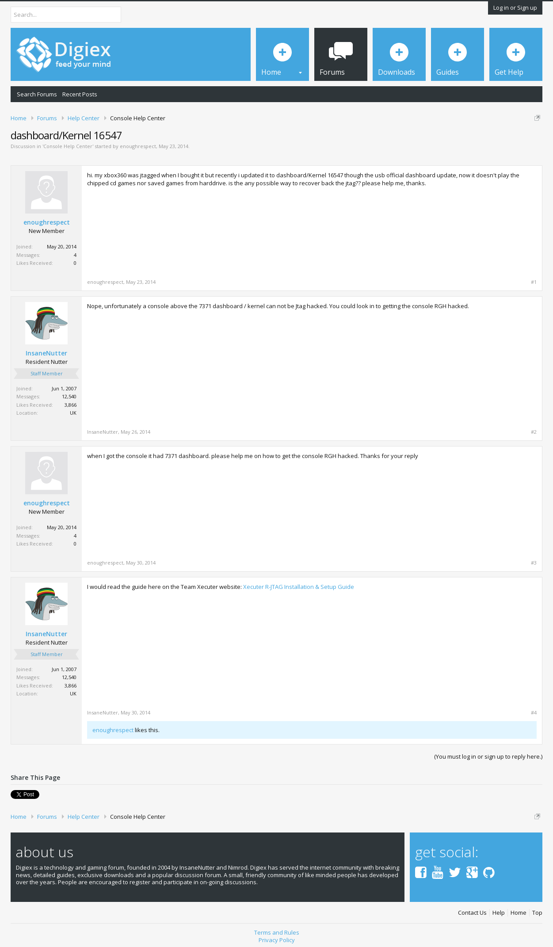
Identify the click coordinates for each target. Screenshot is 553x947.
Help (498, 912)
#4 (534, 713)
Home (518, 912)
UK (73, 412)
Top (537, 912)
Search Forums (37, 94)
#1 (534, 282)
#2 (534, 432)
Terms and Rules (276, 932)
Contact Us (472, 912)
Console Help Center (67, 146)
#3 (534, 563)
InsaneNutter (46, 353)
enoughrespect (138, 146)
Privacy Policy (277, 940)
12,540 (69, 396)
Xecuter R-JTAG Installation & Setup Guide (298, 587)
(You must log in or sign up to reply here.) (488, 756)
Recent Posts (79, 94)
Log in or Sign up (515, 7)
